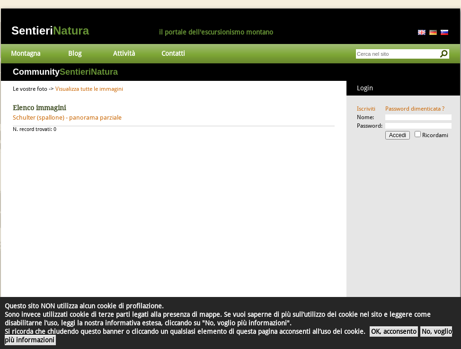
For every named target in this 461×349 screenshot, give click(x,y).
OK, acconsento (394, 331)
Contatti (173, 53)
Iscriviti (366, 108)
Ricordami (435, 135)
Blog (74, 53)
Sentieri (50, 30)
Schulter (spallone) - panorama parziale (67, 117)
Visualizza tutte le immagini (89, 89)
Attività (124, 53)
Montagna (25, 53)
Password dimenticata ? (414, 108)
